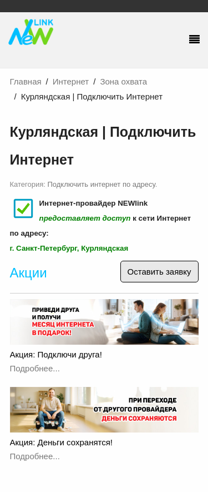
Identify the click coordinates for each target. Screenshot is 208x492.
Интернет (71, 81)
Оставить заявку (159, 271)
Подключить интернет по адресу (101, 184)
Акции (28, 272)
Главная (26, 81)
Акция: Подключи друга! (56, 354)
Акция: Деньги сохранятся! (61, 442)
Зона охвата (123, 81)
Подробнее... (35, 368)
